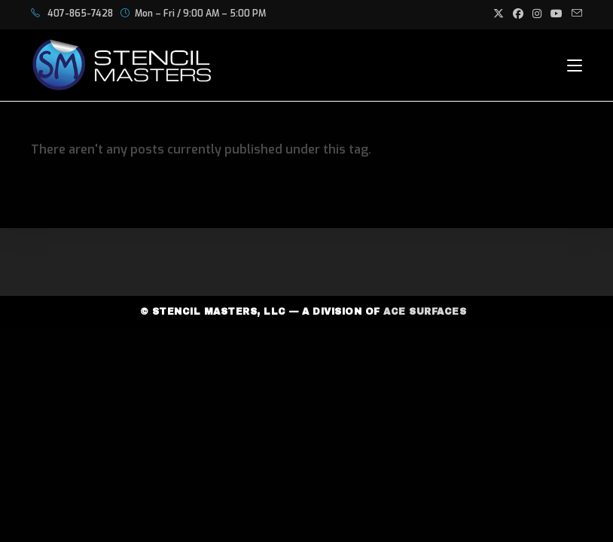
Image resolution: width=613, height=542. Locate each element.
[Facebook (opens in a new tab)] (518, 14)
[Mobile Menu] (574, 64)
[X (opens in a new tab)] (498, 14)
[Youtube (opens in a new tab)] (556, 14)
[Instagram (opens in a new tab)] (537, 14)
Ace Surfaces (424, 311)
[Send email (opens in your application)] (574, 14)
